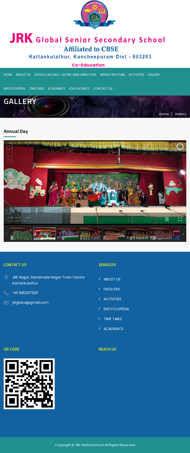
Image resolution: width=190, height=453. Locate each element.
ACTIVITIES (112, 299)
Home (8, 75)
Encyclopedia (14, 89)
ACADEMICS (113, 328)
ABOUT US (112, 279)
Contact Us (103, 89)
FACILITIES (112, 289)
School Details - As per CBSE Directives (65, 75)
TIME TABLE (113, 318)
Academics (56, 89)
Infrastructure (112, 75)
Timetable (36, 89)
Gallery (154, 75)
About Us (23, 75)
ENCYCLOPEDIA (116, 308)
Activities (136, 75)
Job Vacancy (79, 89)
